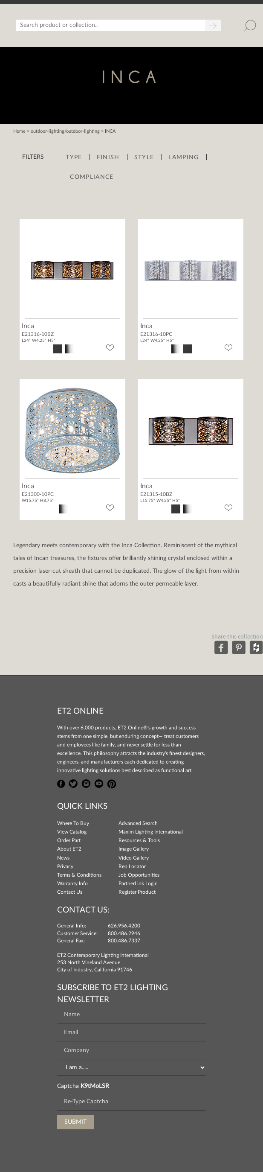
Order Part (69, 840)
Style (144, 157)
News (63, 857)
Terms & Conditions (79, 875)
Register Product (137, 892)
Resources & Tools (139, 840)
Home (19, 131)
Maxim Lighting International (150, 831)
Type (74, 157)
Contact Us (69, 892)
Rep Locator (132, 866)
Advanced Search (138, 823)
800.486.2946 (124, 933)
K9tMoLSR (95, 1086)
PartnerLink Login (138, 883)
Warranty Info (72, 883)
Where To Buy (73, 823)
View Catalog (72, 831)
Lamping (183, 157)
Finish (108, 157)
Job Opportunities (138, 875)
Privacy (65, 866)
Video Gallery (133, 857)
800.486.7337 (124, 940)
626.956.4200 (124, 925)
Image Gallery (133, 848)
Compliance (91, 177)
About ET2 (69, 848)
